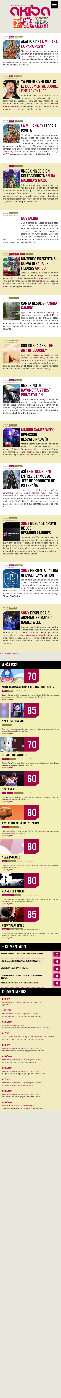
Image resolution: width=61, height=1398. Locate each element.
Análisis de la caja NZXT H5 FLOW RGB (14, 968)
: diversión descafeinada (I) (38, 435)
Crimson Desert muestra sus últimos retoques (18, 1106)
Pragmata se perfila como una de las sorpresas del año (21, 1048)
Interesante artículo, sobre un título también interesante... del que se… (26, 1028)
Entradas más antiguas (9, 653)
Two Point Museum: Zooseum (20, 823)
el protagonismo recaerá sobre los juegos (34, 635)
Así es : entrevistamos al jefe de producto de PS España (38, 478)
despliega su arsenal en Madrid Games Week (36, 618)
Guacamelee (20, 151)
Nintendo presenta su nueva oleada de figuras (39, 264)
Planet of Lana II (13, 891)
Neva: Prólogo (11, 857)
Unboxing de (36, 390)
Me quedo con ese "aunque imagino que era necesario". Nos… (24, 1074)
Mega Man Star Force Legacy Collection (28, 687)
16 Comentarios (16, 382)
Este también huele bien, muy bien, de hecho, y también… (22, 1097)
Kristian (21, 759)
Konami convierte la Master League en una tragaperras (22, 953)
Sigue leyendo (8, 699)
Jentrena (17, 725)
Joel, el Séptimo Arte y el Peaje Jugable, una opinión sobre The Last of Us (28, 1037)
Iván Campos (20, 691)
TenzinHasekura (27, 452)
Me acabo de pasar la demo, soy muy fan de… (18, 1085)
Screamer (8, 789)
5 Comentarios (16, 168)
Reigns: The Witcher (14, 755)
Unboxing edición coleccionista (38, 176)
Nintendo (40, 281)
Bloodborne (8, 496)
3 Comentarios (16, 38)
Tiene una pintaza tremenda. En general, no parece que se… (23, 1108)
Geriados (28, 929)
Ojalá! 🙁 (5, 1005)
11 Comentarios (16, 300)
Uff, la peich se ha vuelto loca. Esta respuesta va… (20, 1062)
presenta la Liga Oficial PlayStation (39, 573)
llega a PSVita (38, 128)
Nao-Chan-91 (8, 38)
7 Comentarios (16, 468)
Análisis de (39, 44)
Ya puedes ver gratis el (39, 86)
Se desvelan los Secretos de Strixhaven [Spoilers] (20, 983)
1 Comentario (16, 426)
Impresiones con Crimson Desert (13, 1025)
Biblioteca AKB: (37, 348)
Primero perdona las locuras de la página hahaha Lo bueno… (23, 1051)
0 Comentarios (16, 122)
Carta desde (39, 305)
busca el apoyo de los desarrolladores (38, 528)
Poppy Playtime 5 (13, 925)
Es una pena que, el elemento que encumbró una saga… (22, 1016)
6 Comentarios (16, 215)
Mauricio (29, 793)
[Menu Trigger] (54, 4)
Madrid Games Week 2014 (38, 493)
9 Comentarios (16, 78)
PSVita (28, 54)
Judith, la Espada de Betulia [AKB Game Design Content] (21, 961)
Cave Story (8, 151)
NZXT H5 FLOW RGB (13, 721)
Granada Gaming (45, 312)
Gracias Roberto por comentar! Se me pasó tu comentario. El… (24, 1039)
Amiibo (6, 286)
